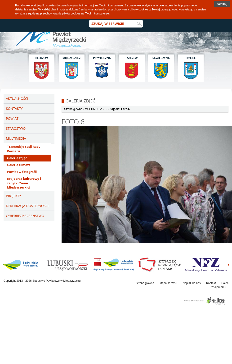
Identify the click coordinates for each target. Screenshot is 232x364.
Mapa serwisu (168, 283)
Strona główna (73, 109)
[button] (222, 4)
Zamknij (222, 4)
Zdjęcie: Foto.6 (120, 109)
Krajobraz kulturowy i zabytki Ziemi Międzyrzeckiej (24, 183)
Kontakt (211, 283)
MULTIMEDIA (93, 109)
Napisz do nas (192, 283)
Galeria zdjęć (17, 158)
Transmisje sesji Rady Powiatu (23, 148)
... (106, 109)
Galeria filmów (18, 165)
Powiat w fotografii (22, 172)
